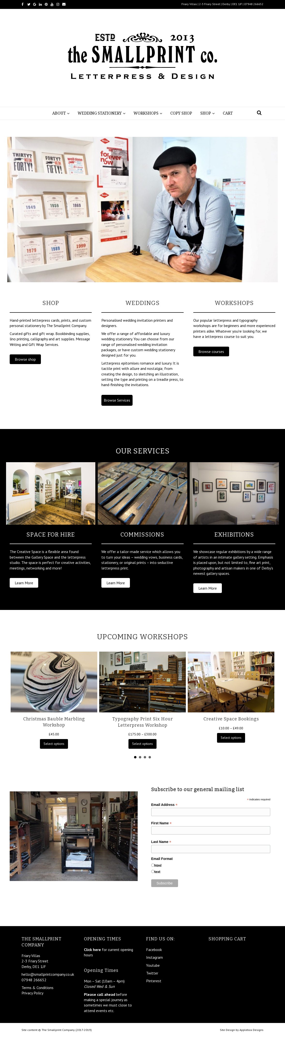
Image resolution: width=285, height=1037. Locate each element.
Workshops (146, 113)
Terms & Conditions (37, 987)
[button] (25, 359)
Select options (54, 743)
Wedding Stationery (100, 113)
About (59, 113)
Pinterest (153, 980)
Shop (205, 113)
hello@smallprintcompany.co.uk (48, 974)
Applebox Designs (251, 1030)
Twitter (152, 973)
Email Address (164, 805)
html (158, 865)
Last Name (161, 842)
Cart (228, 113)
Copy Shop (181, 113)
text (157, 872)
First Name (161, 823)
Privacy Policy (32, 992)
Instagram (154, 957)
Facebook (154, 949)
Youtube (153, 965)
